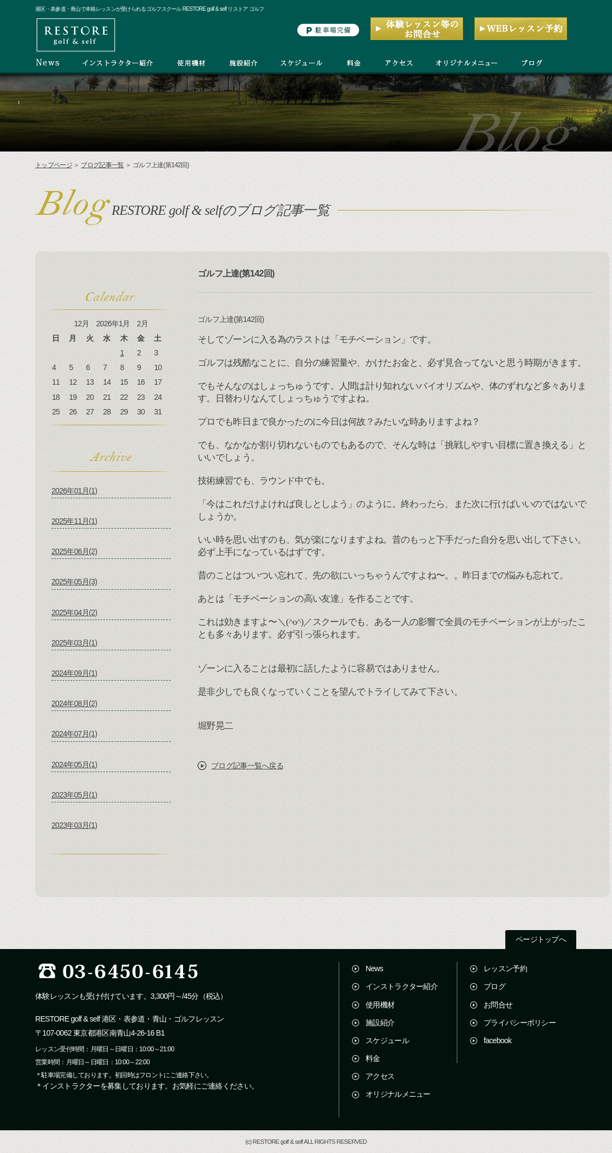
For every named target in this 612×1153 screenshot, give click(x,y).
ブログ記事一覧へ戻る (247, 765)
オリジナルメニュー (398, 1094)
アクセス (380, 1076)
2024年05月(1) (74, 764)
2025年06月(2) (74, 551)
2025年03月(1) (74, 642)
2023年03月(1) (74, 825)
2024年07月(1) (74, 733)
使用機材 (380, 1004)
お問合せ (498, 1004)
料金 (373, 1058)
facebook (497, 1040)
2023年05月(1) (74, 794)
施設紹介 (380, 1022)
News (374, 968)
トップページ (53, 165)
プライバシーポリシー (520, 1022)
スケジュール (387, 1040)
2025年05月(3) (74, 581)
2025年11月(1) (74, 521)
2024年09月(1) (74, 673)
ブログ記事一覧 (102, 165)
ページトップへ (541, 939)
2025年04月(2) (74, 612)
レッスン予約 (505, 968)
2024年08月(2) (74, 703)
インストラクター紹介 (402, 986)
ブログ (494, 986)
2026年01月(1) (74, 490)
